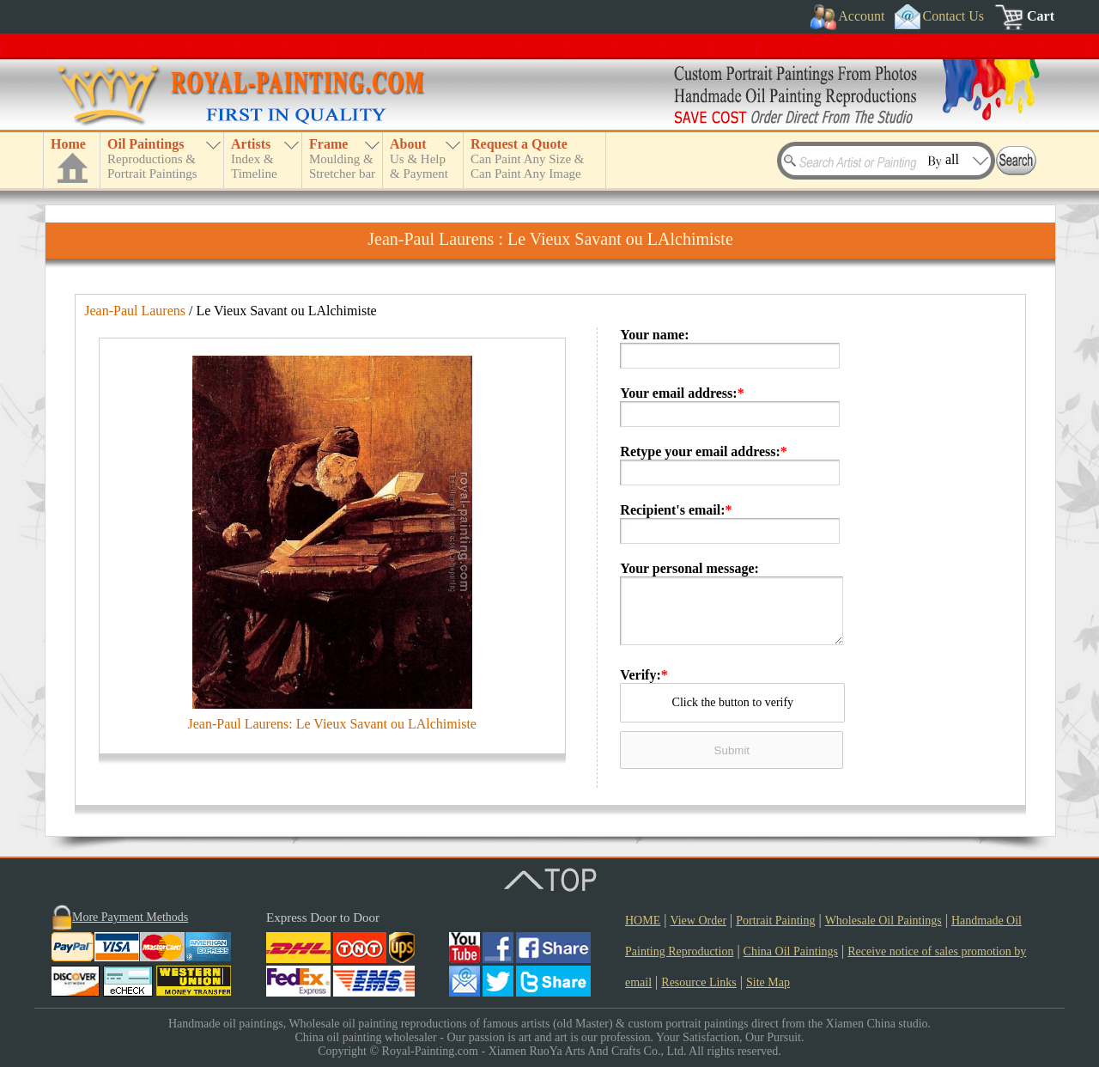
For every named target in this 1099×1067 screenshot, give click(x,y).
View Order (698, 920)
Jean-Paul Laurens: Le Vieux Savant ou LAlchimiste (332, 723)
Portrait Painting (775, 920)
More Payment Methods (130, 917)
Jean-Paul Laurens (134, 310)
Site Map (768, 982)
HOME (642, 920)
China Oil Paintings (791, 951)
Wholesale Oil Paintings (883, 920)
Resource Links (698, 982)
